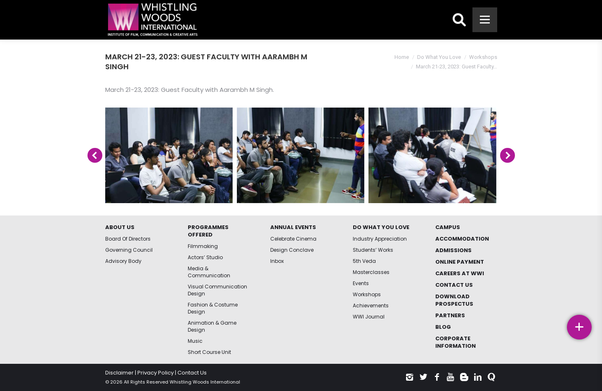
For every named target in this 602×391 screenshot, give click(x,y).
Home (401, 57)
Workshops (483, 57)
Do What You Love (439, 57)
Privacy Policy (155, 373)
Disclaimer (119, 373)
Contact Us (192, 373)
